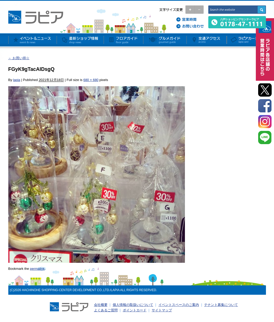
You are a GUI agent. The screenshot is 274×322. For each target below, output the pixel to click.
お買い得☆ (19, 58)
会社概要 (101, 305)
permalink (37, 269)
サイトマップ (162, 310)
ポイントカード (134, 310)
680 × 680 (90, 80)
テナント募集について (221, 305)
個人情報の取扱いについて (133, 305)
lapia (16, 80)
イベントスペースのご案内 (178, 305)
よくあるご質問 (106, 310)
